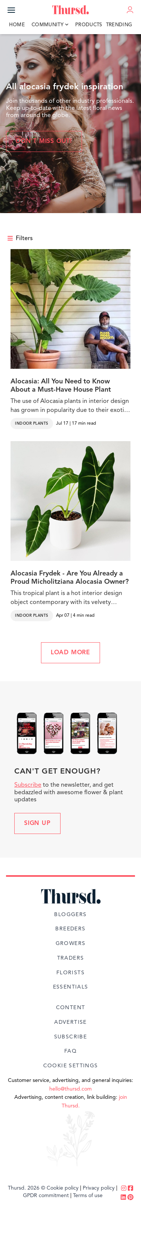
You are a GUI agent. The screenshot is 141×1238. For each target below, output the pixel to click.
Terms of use (88, 1195)
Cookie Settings (70, 1065)
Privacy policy (99, 1188)
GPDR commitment (46, 1195)
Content (70, 1007)
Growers (71, 943)
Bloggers (70, 914)
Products (88, 25)
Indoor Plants (32, 423)
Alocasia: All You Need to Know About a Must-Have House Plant (61, 385)
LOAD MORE (70, 653)
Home (17, 25)
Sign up (37, 823)
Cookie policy (63, 1188)
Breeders (70, 929)
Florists (70, 972)
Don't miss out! (44, 141)
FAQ (70, 1051)
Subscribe (27, 785)
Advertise (70, 1022)
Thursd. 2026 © (26, 1188)
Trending (119, 25)
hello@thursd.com (70, 1089)
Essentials (70, 987)
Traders (70, 958)
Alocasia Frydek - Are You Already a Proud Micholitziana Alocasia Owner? (70, 577)
